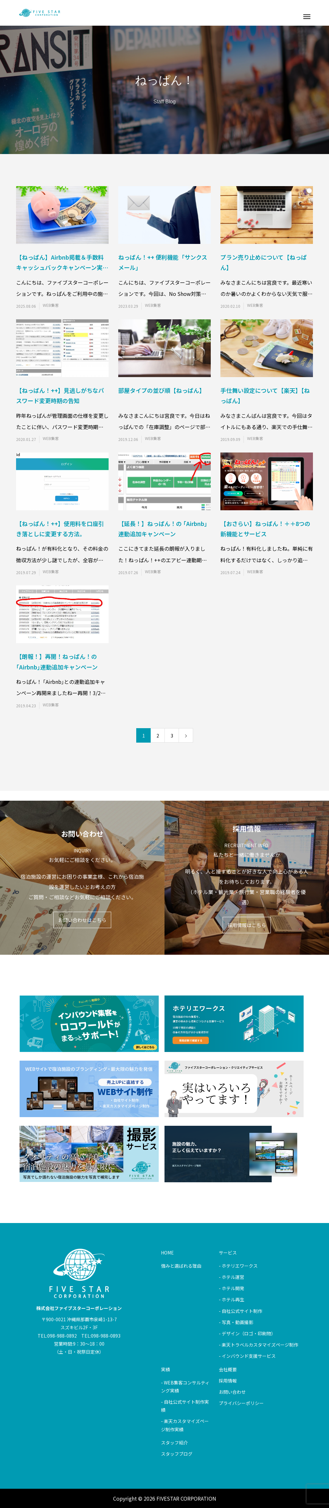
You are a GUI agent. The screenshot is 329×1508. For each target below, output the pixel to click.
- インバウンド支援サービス (247, 1356)
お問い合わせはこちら (82, 920)
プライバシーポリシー (241, 1403)
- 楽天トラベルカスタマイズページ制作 (258, 1344)
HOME (167, 1252)
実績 (165, 1369)
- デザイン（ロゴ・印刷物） (247, 1333)
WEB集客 (51, 305)
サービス (228, 1252)
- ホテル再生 (231, 1299)
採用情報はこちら (246, 925)
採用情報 (228, 1380)
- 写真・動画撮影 (236, 1322)
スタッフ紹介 (174, 1442)
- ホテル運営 (231, 1277)
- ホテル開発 (231, 1288)
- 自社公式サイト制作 (240, 1311)
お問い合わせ (232, 1392)
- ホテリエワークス (238, 1265)
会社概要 (228, 1369)
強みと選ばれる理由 (181, 1265)
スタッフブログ (176, 1454)
